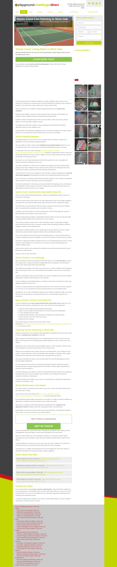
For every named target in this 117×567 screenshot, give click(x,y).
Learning (50, 12)
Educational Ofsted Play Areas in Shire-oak (29, 546)
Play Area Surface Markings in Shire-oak (28, 552)
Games (24, 12)
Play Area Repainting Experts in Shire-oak (28, 561)
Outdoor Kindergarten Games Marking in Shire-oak (31, 526)
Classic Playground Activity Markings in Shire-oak (31, 537)
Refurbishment (74, 12)
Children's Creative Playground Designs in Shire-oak (31, 534)
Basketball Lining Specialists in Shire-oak (28, 512)
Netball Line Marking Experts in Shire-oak (28, 515)
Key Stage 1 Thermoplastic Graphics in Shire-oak (31, 543)
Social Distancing (93, 12)
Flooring (60, 12)
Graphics (39, 12)
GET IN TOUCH (43, 426)
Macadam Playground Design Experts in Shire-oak (31, 554)
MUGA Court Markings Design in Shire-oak (29, 514)
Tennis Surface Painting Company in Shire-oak (30, 517)
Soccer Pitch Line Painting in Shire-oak (28, 510)
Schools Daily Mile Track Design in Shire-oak (29, 548)
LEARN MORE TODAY (43, 59)
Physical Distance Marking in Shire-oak (26, 565)
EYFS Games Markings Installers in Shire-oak (30, 521)
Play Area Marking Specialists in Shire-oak (27, 506)
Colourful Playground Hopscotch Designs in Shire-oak (32, 536)
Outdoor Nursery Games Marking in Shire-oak (30, 523)
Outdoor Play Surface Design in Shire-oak (28, 556)
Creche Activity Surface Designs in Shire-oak (29, 528)
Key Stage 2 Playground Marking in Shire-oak (30, 545)
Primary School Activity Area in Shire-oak (28, 525)
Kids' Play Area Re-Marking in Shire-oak (28, 563)
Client (31, 12)
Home (17, 12)
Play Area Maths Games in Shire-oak (27, 532)
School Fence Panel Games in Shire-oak (28, 539)
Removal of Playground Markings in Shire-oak (30, 559)
